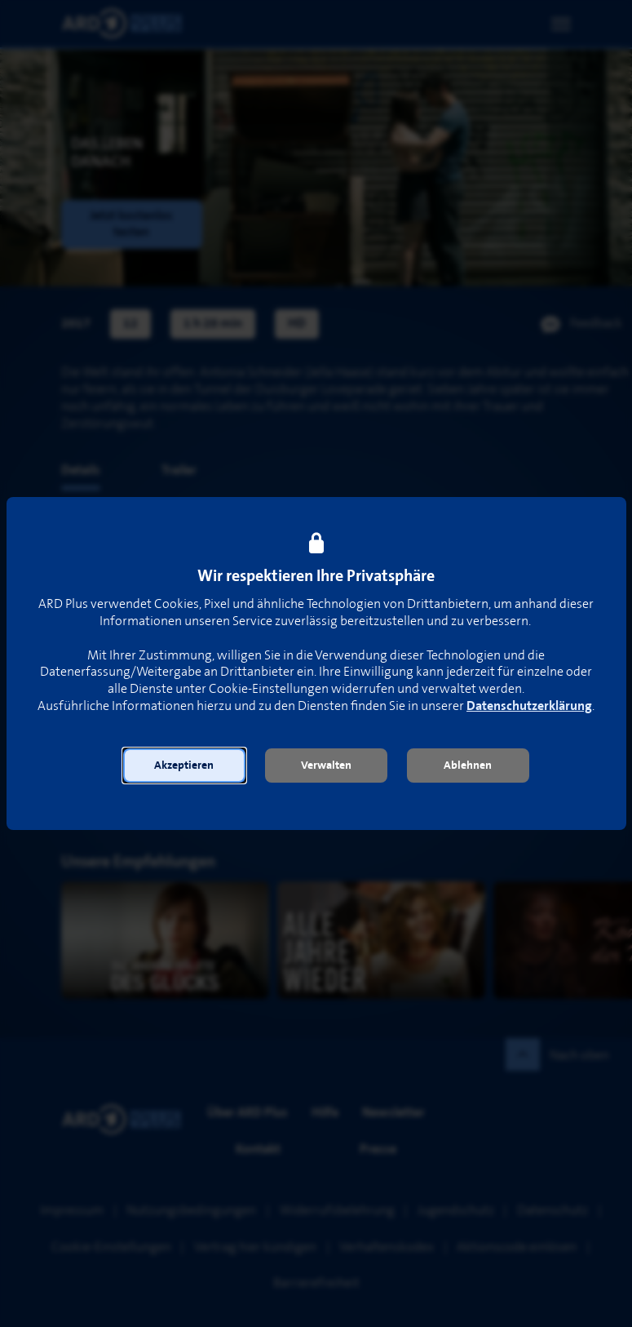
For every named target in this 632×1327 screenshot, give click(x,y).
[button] (184, 765)
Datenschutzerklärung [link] (529, 706)
